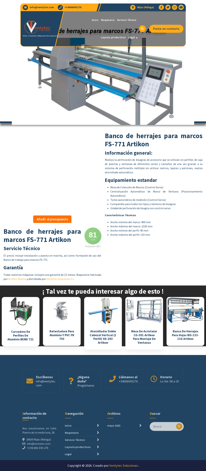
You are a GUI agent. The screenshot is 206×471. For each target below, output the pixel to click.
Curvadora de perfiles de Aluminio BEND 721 (20, 335)
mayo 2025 (113, 449)
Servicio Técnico (126, 20)
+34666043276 (72, 7)
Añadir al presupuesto (52, 219)
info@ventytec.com (42, 7)
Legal (131, 37)
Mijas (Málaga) (145, 7)
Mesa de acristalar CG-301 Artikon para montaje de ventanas (144, 336)
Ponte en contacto (166, 29)
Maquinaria (107, 20)
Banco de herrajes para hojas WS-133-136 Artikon (185, 335)
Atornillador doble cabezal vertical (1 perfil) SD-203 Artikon (103, 336)
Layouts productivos (113, 37)
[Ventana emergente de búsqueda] (142, 28)
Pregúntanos (85, 397)
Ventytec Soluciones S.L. (60, 279)
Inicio (95, 20)
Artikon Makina (17, 279)
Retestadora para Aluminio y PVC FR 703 (62, 335)
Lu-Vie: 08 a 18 (169, 393)
